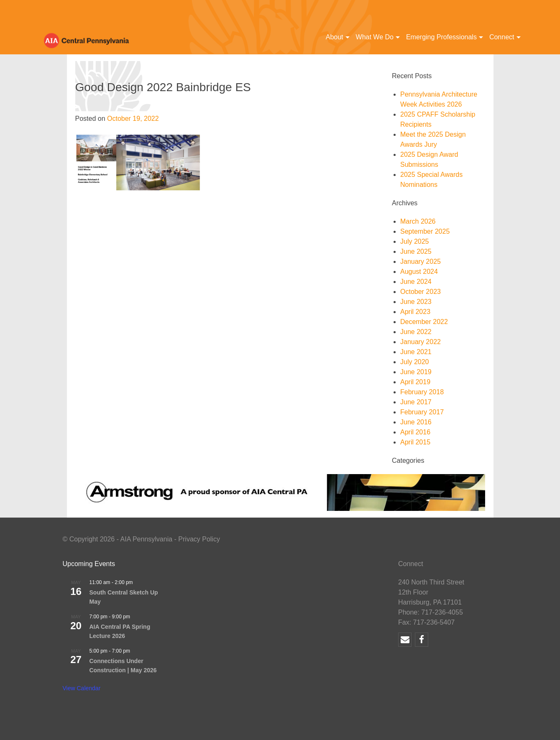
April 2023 (415, 311)
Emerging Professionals (441, 37)
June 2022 (416, 331)
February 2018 (422, 392)
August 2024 (419, 271)
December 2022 (424, 321)
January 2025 (420, 261)
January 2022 (420, 341)
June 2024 (416, 281)
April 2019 (415, 381)
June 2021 (416, 351)
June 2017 (416, 402)
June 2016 (416, 422)
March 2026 (418, 221)
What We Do (375, 37)
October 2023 (420, 291)
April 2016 (415, 432)
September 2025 (425, 231)
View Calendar (82, 688)
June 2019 (416, 371)
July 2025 (414, 241)
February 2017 (422, 412)
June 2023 (416, 301)
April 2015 (415, 442)
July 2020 (414, 361)
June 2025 (416, 251)
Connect (501, 37)
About (334, 37)
